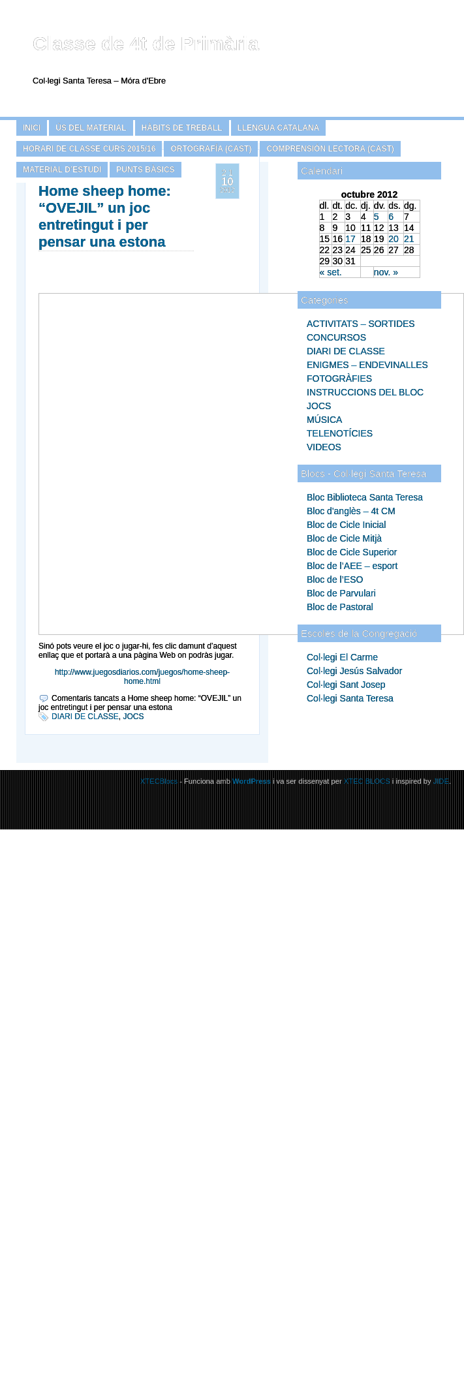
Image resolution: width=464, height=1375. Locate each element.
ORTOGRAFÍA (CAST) (210, 148)
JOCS (133, 716)
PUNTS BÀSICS (145, 169)
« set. (331, 272)
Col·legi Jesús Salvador (354, 671)
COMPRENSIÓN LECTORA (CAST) (330, 148)
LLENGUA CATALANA (279, 127)
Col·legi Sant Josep (346, 684)
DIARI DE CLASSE (85, 716)
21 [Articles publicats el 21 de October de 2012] (409, 239)
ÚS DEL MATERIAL (90, 127)
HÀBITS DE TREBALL (182, 127)
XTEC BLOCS (367, 781)
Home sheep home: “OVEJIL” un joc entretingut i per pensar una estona (105, 216)
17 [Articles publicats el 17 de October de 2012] (350, 239)
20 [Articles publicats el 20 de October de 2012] (393, 239)
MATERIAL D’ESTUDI (62, 169)
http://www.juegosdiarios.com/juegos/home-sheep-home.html (142, 677)
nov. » (386, 272)
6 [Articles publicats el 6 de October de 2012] (391, 216)
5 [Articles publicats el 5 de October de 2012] (376, 216)
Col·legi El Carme (342, 657)
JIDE (441, 781)
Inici (31, 127)
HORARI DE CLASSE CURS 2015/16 (89, 148)
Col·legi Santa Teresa (350, 698)
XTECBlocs (159, 781)
